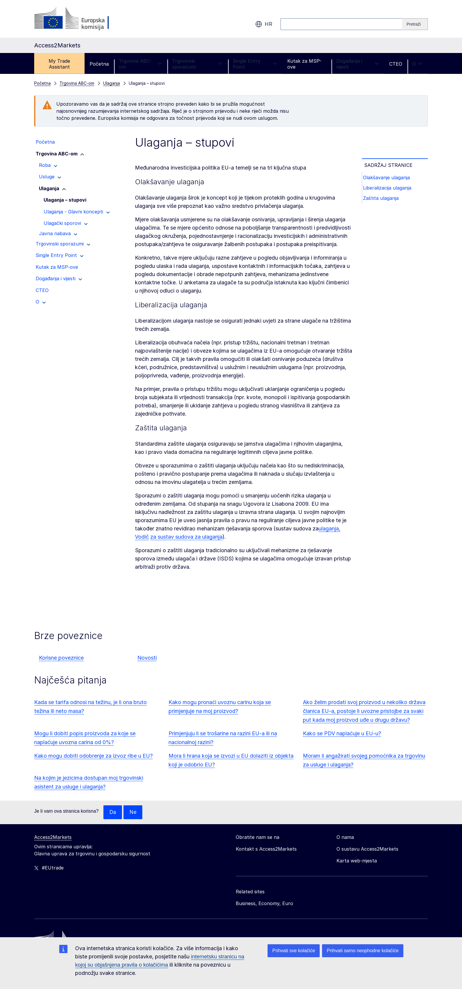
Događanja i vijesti (357, 64)
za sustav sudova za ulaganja (186, 537)
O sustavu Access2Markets (367, 849)
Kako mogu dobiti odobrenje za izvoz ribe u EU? (93, 756)
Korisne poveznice (61, 658)
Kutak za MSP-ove (304, 64)
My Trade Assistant (59, 64)
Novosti (147, 658)
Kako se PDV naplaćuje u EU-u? (342, 733)
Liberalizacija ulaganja (388, 189)
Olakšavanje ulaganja (387, 178)
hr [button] (263, 24)
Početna (99, 64)
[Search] (415, 24)
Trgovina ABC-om (140, 64)
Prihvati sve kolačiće (293, 950)
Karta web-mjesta (356, 861)
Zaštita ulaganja (382, 200)
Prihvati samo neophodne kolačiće (363, 950)
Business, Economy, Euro (264, 904)
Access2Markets (53, 837)
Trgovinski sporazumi (197, 64)
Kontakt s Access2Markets (266, 849)
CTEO (395, 64)
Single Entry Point (255, 64)
